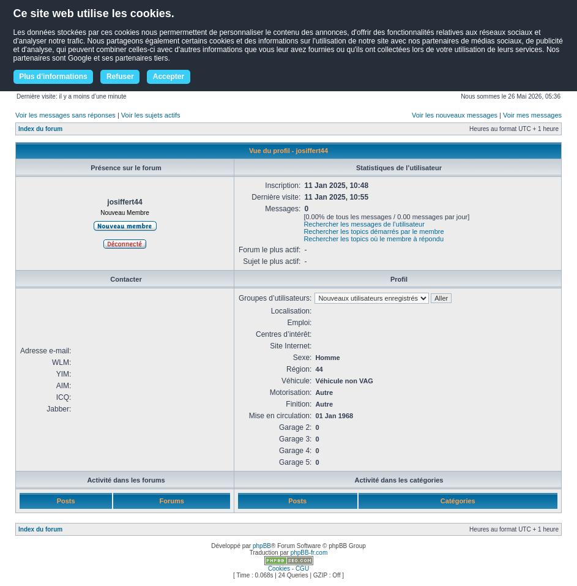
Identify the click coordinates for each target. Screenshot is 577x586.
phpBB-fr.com (309, 552)
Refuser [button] (120, 76)
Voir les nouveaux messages (454, 115)
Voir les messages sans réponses (65, 115)
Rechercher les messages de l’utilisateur (363, 224)
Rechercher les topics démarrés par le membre (373, 231)
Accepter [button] (168, 76)
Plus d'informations (53, 76)
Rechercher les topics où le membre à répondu (373, 238)
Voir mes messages (532, 115)
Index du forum (40, 129)
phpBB (262, 546)
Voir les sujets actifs (151, 115)
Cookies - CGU (288, 568)
